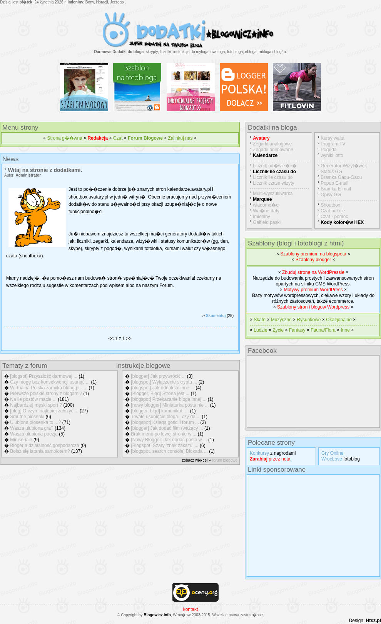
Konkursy (259, 453)
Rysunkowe (309, 319)
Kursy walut (332, 138)
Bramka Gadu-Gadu (341, 177)
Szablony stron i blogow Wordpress (313, 307)
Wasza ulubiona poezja (34, 434)
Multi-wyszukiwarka (272, 193)
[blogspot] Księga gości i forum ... (165, 422)
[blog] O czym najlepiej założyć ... (44, 411)
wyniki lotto (332, 155)
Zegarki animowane (273, 149)
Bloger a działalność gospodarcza (44, 445)
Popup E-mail (334, 183)
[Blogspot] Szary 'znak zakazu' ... (164, 445)
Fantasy (297, 330)
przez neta (270, 459)
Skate (260, 319)
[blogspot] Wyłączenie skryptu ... (164, 382)
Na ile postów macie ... (33, 399)
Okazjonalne (339, 319)
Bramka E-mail (336, 189)
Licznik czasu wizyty (273, 183)
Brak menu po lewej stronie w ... (163, 434)
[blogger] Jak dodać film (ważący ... (167, 428)
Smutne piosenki (27, 416)
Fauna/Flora (323, 330)
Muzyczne (281, 319)
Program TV (333, 144)
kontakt (190, 609)
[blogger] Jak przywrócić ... (158, 376)
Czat (118, 138)
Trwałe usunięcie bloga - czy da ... (166, 416)
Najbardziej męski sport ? (36, 405)
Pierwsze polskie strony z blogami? (46, 393)
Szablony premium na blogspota (313, 254)
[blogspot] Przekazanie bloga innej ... (168, 399)
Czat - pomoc (334, 216)
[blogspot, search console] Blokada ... (169, 451)
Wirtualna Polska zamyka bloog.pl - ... (48, 387)
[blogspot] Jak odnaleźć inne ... (162, 387)
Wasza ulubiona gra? (31, 428)
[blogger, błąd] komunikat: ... (160, 411)
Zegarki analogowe (272, 144)
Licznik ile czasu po (272, 177)
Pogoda (328, 149)
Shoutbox (330, 205)
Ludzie (260, 330)
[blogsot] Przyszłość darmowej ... (43, 376)
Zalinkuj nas (180, 138)
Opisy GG (331, 194)
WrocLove (331, 459)
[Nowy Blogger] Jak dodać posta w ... (169, 439)
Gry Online (332, 453)
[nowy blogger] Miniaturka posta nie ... (170, 405)
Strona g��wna (64, 138)
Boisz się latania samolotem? (40, 451)
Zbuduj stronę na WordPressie (313, 272)
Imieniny (261, 216)
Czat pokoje (333, 211)
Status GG (331, 171)
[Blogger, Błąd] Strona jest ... (160, 393)
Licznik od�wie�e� (275, 166)
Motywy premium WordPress (313, 289)
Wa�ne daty (266, 211)
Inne (345, 330)
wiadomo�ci (266, 205)
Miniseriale (21, 439)
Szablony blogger (313, 259)
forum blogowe (224, 460)
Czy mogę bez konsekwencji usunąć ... (50, 382)
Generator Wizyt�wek (344, 166)
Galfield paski (267, 222)
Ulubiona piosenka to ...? (35, 422)
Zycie (278, 330)
